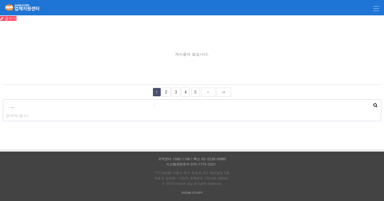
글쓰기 (8, 18)
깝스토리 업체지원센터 (20, 7)
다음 (208, 92)
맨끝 (224, 92)
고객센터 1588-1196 (174, 158)
